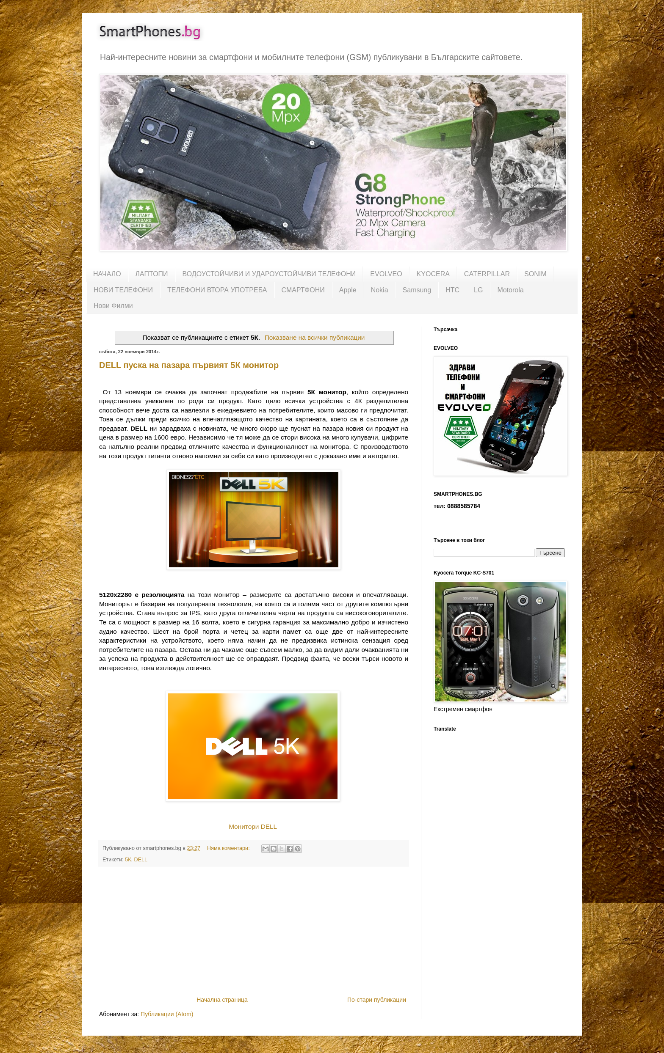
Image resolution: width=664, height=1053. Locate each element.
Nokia (379, 290)
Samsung (417, 290)
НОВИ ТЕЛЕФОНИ (123, 290)
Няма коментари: (229, 848)
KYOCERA (433, 274)
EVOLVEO (386, 274)
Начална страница (222, 999)
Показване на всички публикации (315, 337)
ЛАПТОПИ (152, 274)
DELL (141, 860)
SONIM (535, 274)
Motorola (510, 290)
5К (128, 860)
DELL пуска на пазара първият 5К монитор (189, 365)
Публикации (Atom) (167, 1014)
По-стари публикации (376, 999)
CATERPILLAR (487, 274)
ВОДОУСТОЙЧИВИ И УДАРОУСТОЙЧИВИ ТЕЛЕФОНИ (269, 274)
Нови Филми (113, 305)
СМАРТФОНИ (303, 290)
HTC (452, 290)
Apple (348, 290)
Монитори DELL (253, 826)
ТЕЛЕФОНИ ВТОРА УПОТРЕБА (217, 290)
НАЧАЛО (107, 274)
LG (478, 290)
